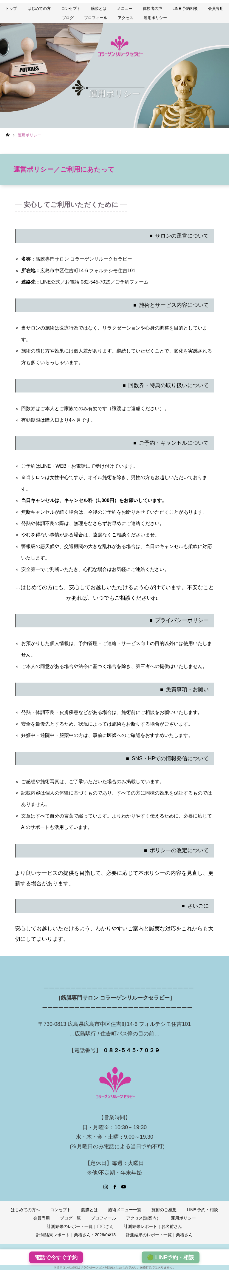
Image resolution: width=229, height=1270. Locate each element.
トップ (11, 8)
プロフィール (95, 18)
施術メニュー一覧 (124, 1209)
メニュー (124, 8)
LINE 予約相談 (185, 8)
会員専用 (216, 8)
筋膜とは (98, 8)
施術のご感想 (164, 1209)
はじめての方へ (25, 1209)
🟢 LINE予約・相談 (170, 1257)
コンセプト (71, 8)
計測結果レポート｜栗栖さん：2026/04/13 (76, 1234)
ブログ (68, 18)
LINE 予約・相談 (202, 1209)
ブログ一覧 (70, 1218)
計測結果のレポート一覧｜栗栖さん (159, 1234)
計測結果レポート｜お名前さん (153, 1226)
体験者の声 (152, 8)
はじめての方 (39, 8)
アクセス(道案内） (143, 1218)
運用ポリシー (155, 18)
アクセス (125, 18)
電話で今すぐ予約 (56, 1257)
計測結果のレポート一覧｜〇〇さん (80, 1226)
